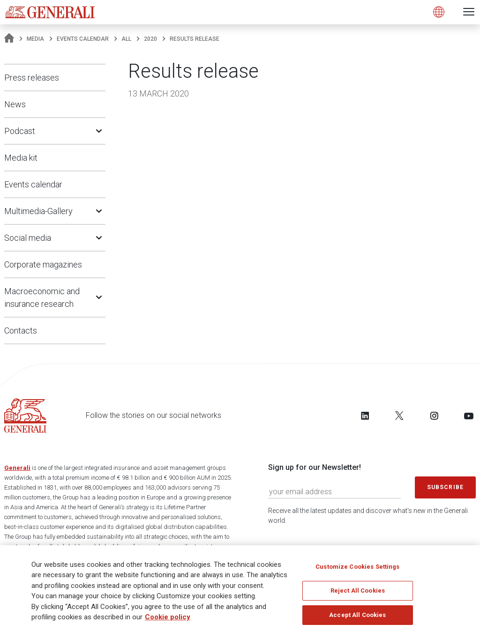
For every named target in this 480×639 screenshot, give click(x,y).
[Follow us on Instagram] (434, 416)
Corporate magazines (43, 264)
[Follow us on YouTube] (469, 416)
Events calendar (83, 39)
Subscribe (445, 487)
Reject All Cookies (357, 594)
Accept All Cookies (357, 618)
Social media (27, 238)
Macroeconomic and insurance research (42, 297)
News (15, 104)
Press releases (31, 77)
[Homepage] (9, 39)
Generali (17, 467)
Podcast (19, 131)
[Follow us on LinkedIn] (365, 416)
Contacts (20, 330)
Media (35, 39)
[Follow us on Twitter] (399, 416)
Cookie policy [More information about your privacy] (167, 621)
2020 (150, 39)
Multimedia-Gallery (38, 211)
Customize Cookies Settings (357, 570)
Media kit (21, 158)
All (126, 39)
